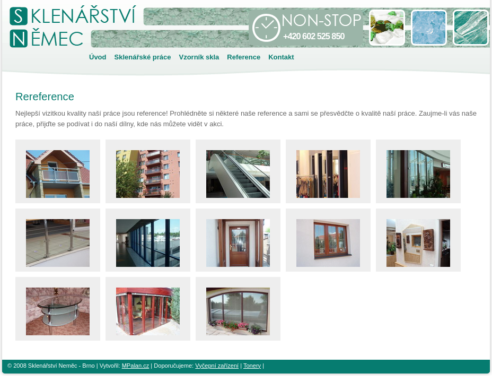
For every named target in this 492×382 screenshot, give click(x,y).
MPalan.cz (136, 365)
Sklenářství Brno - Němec (98, 39)
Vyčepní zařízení (217, 365)
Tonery (252, 365)
